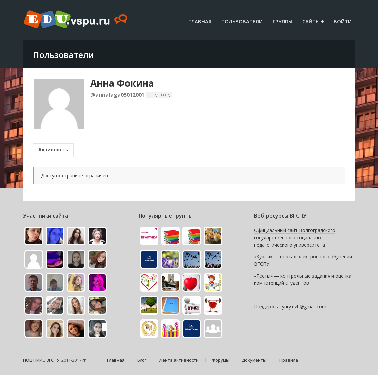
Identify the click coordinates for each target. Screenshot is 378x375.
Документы (254, 360)
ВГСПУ (53, 360)
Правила (288, 360)
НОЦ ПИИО (34, 360)
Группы (282, 21)
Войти (343, 21)
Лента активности (179, 360)
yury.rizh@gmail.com (304, 306)
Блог (141, 360)
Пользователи (242, 21)
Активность (53, 149)
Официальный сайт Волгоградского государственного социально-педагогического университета (294, 237)
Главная (199, 21)
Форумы (220, 360)
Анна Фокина (122, 83)
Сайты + (313, 21)
